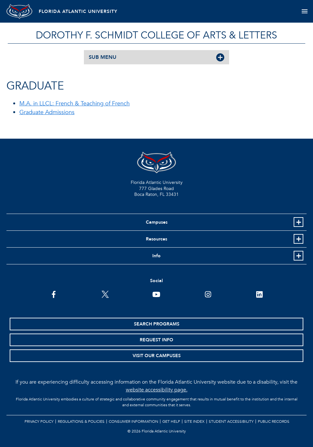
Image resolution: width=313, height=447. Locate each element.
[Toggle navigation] (304, 11)
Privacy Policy (39, 421)
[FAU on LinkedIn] (259, 294)
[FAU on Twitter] (105, 294)
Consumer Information (133, 421)
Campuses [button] (156, 222)
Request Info (156, 340)
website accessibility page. (156, 389)
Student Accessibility (231, 421)
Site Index (194, 421)
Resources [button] (156, 239)
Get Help (171, 421)
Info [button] (156, 256)
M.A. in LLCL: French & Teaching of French (74, 104)
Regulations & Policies (81, 421)
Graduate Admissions (47, 112)
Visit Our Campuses (157, 356)
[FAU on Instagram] (208, 294)
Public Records (273, 421)
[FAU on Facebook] (54, 294)
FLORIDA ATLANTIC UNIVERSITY (78, 11)
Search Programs (156, 324)
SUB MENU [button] (102, 57)
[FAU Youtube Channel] (156, 294)
